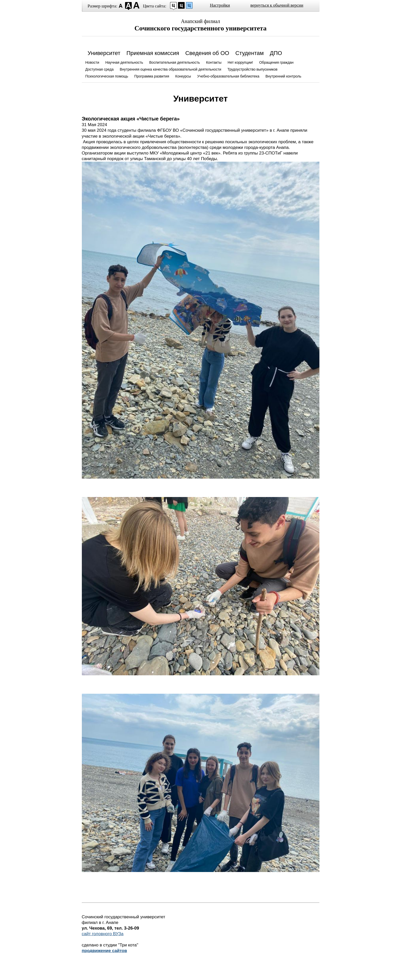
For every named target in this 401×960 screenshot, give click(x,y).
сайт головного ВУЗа (103, 933)
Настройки (220, 5)
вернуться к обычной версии (276, 5)
